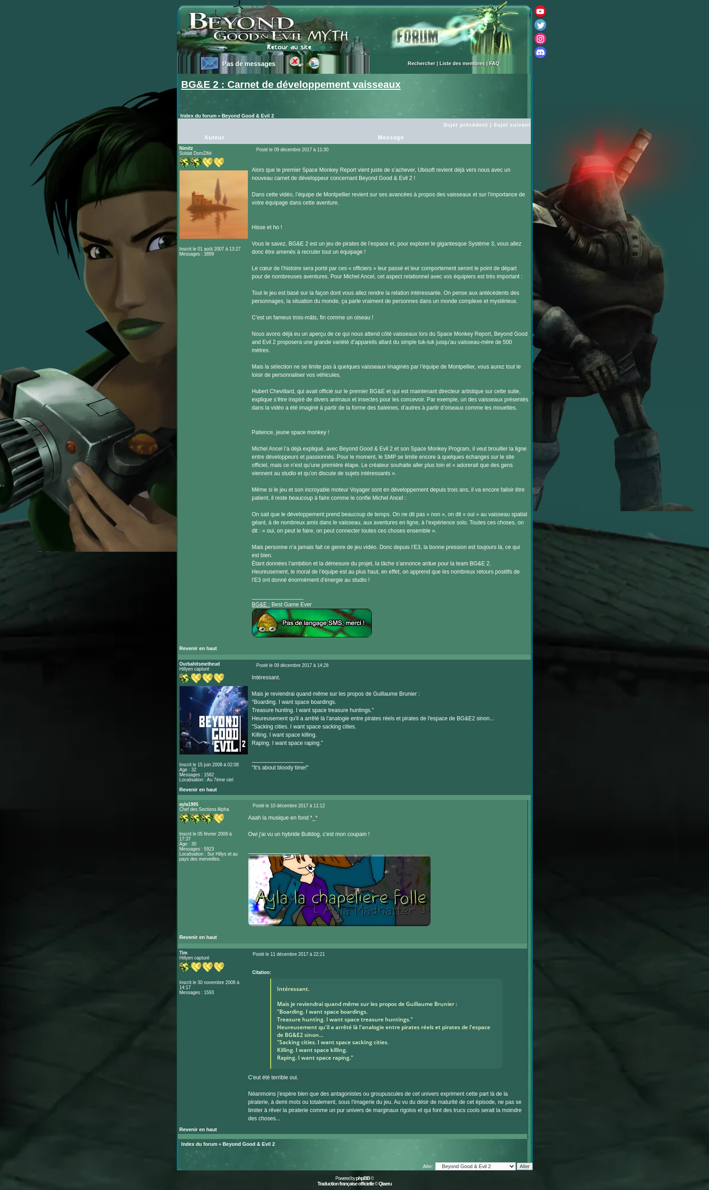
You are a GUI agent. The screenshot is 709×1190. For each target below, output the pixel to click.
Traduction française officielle (345, 1183)
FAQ (494, 63)
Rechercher (422, 63)
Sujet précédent (465, 125)
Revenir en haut (198, 648)
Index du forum (198, 115)
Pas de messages (249, 63)
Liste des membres (462, 63)
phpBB (363, 1178)
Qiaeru (385, 1183)
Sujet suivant (511, 125)
